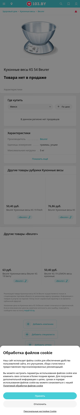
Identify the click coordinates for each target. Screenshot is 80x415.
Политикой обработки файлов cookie (23, 385)
